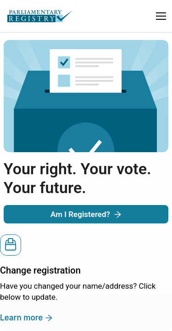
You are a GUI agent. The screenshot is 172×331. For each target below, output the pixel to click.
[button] (161, 16)
